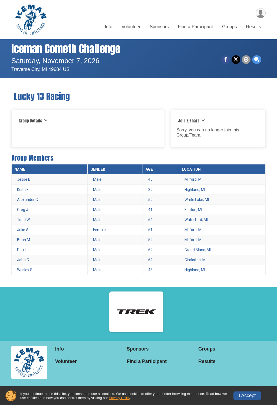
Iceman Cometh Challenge (65, 49)
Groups (229, 26)
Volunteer (130, 26)
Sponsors (159, 26)
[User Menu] (261, 13)
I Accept (247, 395)
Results (253, 26)
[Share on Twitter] (236, 59)
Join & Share (191, 121)
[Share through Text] (256, 59)
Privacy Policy (119, 398)
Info (108, 26)
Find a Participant (195, 26)
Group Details (33, 121)
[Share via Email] (246, 59)
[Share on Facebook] (225, 59)
